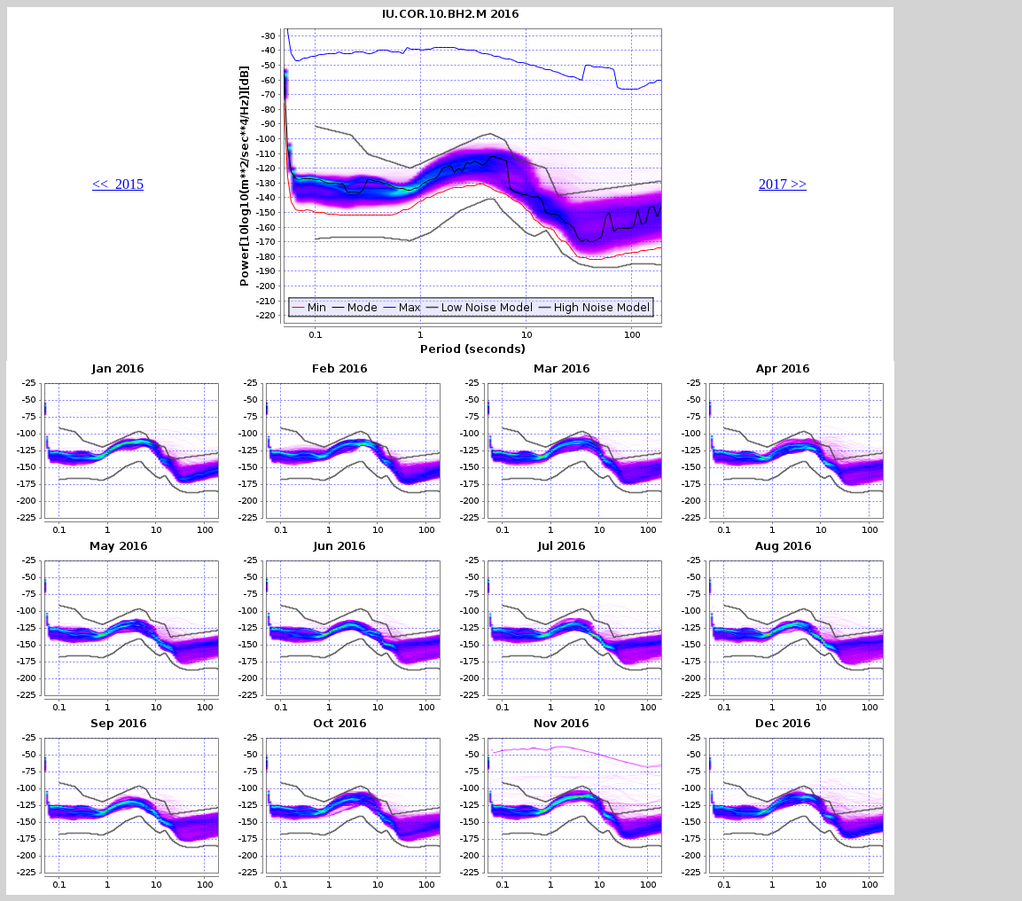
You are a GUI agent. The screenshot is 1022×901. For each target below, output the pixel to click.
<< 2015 (118, 184)
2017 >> (783, 184)
